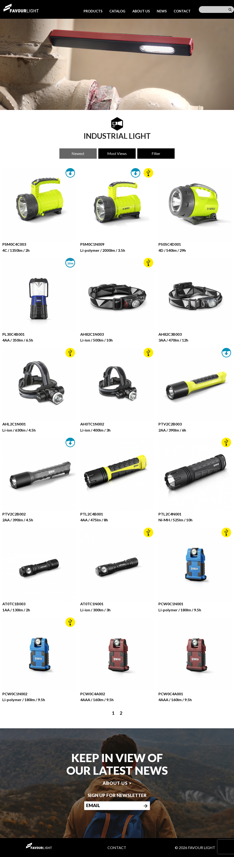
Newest (78, 153)
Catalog (117, 11)
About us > (117, 783)
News (162, 11)
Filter (156, 153)
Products (93, 11)
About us (141, 11)
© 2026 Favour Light (195, 847)
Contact (182, 11)
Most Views (117, 153)
